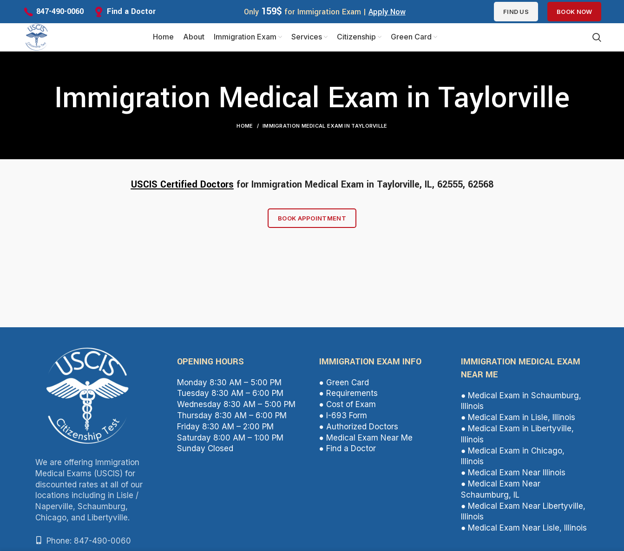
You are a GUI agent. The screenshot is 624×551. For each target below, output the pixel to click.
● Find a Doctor (347, 453)
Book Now (574, 11)
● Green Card (344, 387)
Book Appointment (312, 222)
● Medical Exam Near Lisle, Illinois (524, 532)
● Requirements (348, 397)
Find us (516, 11)
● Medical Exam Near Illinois (513, 477)
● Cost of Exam (347, 409)
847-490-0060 (60, 11)
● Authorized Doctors (358, 431)
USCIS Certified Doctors (182, 189)
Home (244, 130)
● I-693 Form (343, 420)
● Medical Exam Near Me (366, 442)
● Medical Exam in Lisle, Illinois (518, 422)
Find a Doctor (131, 11)
